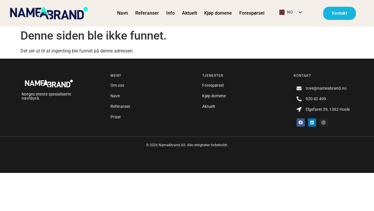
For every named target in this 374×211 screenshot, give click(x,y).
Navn (122, 13)
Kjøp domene (218, 13)
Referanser (147, 13)
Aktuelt (189, 13)
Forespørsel (251, 13)
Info (170, 13)
